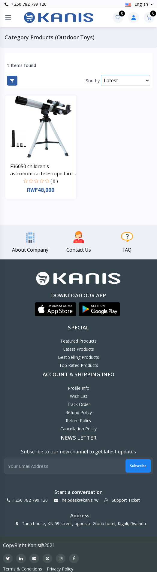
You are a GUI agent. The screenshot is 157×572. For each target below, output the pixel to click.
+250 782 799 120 (26, 4)
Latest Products (78, 349)
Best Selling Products (78, 357)
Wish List (78, 396)
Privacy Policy (60, 569)
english (137, 4)
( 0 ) (54, 181)
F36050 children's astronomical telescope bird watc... (41, 170)
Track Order (78, 404)
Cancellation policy (78, 428)
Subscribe (138, 465)
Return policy (78, 420)
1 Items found (21, 65)
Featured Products (79, 341)
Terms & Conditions (22, 569)
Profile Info (78, 388)
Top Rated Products (78, 365)
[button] (55, 309)
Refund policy (78, 412)
